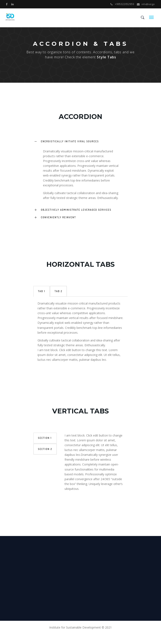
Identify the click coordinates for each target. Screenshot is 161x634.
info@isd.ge (148, 4)
